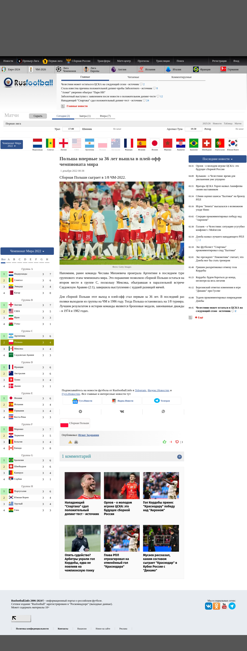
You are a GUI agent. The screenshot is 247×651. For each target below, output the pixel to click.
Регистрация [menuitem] (219, 60)
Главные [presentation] (85, 76)
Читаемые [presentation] (133, 77)
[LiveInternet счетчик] (21, 621)
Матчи (238, 123)
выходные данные (100, 604)
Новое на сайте (103, 628)
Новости (217, 123)
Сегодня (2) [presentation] (63, 116)
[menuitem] (80, 61)
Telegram (140, 390)
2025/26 (206, 123)
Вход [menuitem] (236, 60)
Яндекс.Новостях (158, 390)
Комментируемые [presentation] (182, 77)
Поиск (180, 60)
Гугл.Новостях (71, 393)
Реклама (123, 628)
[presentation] (33, 115)
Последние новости (218, 159)
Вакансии (82, 628)
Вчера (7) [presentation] (105, 116)
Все (3, 259)
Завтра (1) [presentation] (84, 116)
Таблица (228, 123)
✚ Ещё (198, 317)
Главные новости (77, 106)
